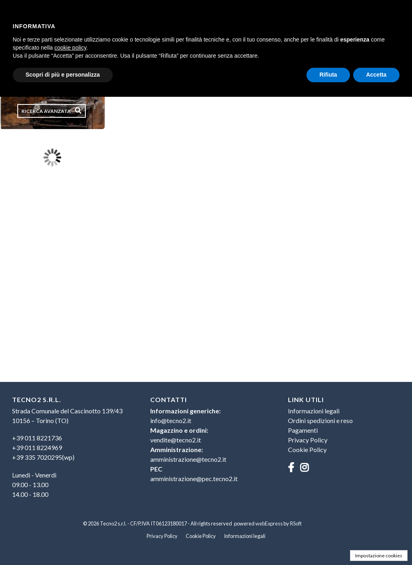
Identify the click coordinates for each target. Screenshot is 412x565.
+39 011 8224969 (37, 447)
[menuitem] (68, 447)
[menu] (68, 451)
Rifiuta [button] (328, 74)
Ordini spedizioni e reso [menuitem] (320, 420)
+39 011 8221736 (37, 438)
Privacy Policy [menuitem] (307, 440)
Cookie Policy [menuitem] (307, 449)
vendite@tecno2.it (175, 440)
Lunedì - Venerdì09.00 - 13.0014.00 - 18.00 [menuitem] (34, 484)
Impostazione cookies (378, 555)
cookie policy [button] (70, 47)
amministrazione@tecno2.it (188, 459)
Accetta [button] (376, 74)
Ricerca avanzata (46, 111)
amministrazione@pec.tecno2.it (194, 478)
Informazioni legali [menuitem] (314, 411)
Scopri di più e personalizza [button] (63, 74)
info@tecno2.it (170, 420)
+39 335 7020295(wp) (43, 457)
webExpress (269, 523)
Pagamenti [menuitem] (303, 430)
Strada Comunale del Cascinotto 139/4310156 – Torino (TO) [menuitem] (67, 415)
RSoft (296, 523)
